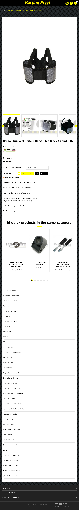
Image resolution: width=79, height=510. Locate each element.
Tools (5, 450)
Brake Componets (9, 311)
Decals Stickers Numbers (12, 352)
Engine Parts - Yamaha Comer (13, 393)
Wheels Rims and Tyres (11, 476)
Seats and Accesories (10, 439)
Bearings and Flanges (10, 300)
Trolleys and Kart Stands (11, 470)
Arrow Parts (7, 331)
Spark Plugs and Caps (10, 465)
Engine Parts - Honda (10, 378)
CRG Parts (6, 337)
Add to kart (27, 173)
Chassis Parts (7, 326)
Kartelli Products (9, 419)
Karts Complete (8, 424)
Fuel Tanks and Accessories (12, 403)
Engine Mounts (8, 362)
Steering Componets (10, 445)
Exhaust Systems (9, 398)
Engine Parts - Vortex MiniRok (13, 388)
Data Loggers (8, 347)
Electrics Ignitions (9, 357)
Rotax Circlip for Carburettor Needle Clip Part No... (16, 264)
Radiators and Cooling (11, 455)
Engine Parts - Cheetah (11, 373)
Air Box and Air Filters (11, 290)
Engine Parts (7, 367)
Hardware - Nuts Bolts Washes (14, 409)
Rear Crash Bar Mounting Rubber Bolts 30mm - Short (63, 264)
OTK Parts (6, 342)
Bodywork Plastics (9, 306)
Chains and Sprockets (10, 321)
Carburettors (7, 316)
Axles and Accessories (11, 295)
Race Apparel (7, 434)
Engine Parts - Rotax (10, 383)
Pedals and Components (11, 429)
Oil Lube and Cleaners (11, 460)
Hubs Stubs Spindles (10, 414)
